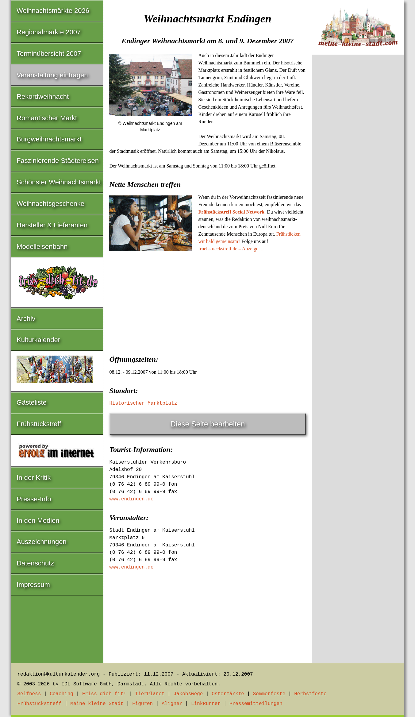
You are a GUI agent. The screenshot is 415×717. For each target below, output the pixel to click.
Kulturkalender (38, 340)
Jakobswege (188, 694)
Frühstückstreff (39, 424)
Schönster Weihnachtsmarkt (59, 182)
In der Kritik (34, 477)
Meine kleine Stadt (96, 704)
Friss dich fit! (104, 694)
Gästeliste (32, 402)
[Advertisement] (208, 302)
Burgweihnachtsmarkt (49, 139)
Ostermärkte (228, 694)
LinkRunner (206, 704)
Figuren (142, 704)
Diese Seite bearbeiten (208, 424)
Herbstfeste (310, 694)
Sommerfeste (269, 694)
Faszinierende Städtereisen (58, 160)
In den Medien (38, 520)
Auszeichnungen (42, 541)
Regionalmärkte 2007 (49, 32)
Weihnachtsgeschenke (50, 203)
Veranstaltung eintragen (52, 75)
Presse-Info (34, 499)
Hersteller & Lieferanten (52, 225)
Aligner (172, 704)
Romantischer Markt (47, 118)
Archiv (26, 318)
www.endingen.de (132, 499)
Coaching (61, 694)
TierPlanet (150, 694)
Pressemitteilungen (255, 704)
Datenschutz (35, 563)
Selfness (29, 694)
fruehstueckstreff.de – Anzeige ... (230, 248)
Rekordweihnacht (43, 96)
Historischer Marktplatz (143, 403)
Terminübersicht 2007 (49, 53)
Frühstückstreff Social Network (231, 211)
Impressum (33, 584)
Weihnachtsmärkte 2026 (53, 10)
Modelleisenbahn (42, 246)
